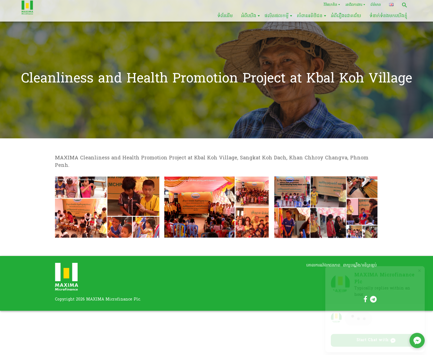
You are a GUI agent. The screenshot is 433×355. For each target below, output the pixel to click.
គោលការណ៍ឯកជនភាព (323, 265)
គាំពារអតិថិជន (310, 16)
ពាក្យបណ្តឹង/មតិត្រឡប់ (360, 265)
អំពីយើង (248, 16)
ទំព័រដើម (225, 16)
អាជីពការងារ (353, 4)
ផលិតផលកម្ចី (277, 16)
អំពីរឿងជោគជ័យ (346, 16)
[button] (404, 5)
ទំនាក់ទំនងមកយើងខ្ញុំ (388, 16)
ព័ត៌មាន (376, 4)
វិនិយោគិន (330, 4)
